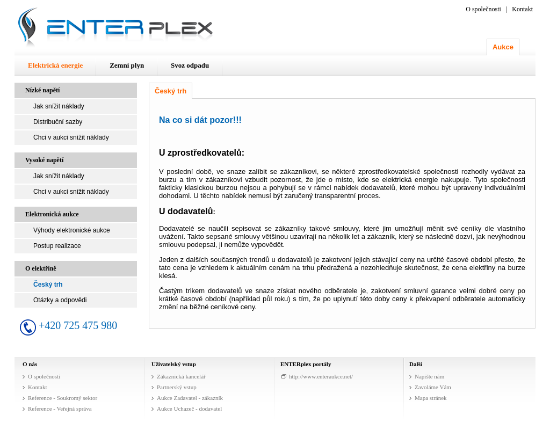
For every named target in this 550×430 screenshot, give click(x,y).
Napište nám (429, 376)
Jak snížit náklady (58, 106)
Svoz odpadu (190, 65)
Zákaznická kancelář (181, 376)
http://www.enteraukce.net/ (321, 376)
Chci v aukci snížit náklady (71, 137)
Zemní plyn (127, 65)
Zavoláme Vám (433, 387)
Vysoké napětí (44, 160)
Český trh (48, 284)
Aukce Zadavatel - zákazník (190, 398)
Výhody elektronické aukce (71, 230)
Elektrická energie (55, 65)
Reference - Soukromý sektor (62, 398)
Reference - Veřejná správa (60, 408)
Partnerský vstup (177, 387)
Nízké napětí (42, 90)
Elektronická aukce (51, 214)
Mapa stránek (431, 398)
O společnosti (483, 9)
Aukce (503, 47)
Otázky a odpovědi (59, 300)
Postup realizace (57, 246)
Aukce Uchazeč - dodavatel (189, 408)
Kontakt (522, 9)
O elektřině (40, 268)
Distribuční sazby (57, 122)
